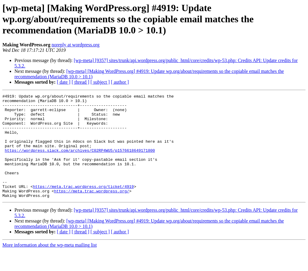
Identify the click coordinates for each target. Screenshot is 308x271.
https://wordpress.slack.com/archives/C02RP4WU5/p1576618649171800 (80, 162)
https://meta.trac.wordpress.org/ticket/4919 (83, 205)
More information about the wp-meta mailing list (49, 265)
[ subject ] (100, 82)
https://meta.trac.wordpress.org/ (91, 210)
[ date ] (63, 82)
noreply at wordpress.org (75, 44)
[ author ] (120, 82)
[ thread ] (80, 82)
